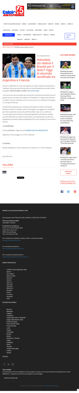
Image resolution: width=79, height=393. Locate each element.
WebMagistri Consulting (51, 386)
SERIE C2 (70, 24)
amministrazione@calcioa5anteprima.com (15, 257)
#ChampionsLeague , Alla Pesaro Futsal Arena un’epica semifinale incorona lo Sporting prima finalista (68, 119)
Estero (22, 30)
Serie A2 (50, 24)
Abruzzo (9, 309)
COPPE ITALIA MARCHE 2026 (12, 24)
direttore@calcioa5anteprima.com (13, 248)
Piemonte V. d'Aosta (13, 338)
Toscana (9, 346)
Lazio (8, 328)
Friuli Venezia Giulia (13, 324)
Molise (9, 336)
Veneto (9, 353)
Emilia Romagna (12, 322)
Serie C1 (63, 24)
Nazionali (38, 30)
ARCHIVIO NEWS (68, 172)
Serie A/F (20, 39)
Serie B (57, 24)
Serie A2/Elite (37, 34)
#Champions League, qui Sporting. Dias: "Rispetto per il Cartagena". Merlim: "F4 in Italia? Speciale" (68, 140)
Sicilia (8, 344)
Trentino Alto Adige (13, 348)
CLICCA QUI (34, 91)
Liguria (9, 330)
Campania (10, 315)
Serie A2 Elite (42, 24)
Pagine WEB (68, 36)
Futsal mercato (11, 326)
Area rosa (6, 30)
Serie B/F (27, 39)
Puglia (9, 340)
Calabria (9, 313)
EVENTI (51, 30)
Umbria (9, 350)
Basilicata (10, 311)
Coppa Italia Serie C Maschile (16, 317)
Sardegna (10, 342)
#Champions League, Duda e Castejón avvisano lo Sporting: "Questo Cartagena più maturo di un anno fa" (68, 162)
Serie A (24, 24)
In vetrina (30, 30)
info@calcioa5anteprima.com (11, 240)
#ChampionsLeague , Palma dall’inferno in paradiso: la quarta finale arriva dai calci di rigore (68, 74)
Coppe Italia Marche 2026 (15, 320)
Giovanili (15, 30)
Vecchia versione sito (11, 378)
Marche (9, 334)
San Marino (32, 24)
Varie (45, 30)
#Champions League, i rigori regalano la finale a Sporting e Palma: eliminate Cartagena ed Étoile (67, 96)
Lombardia (10, 332)
